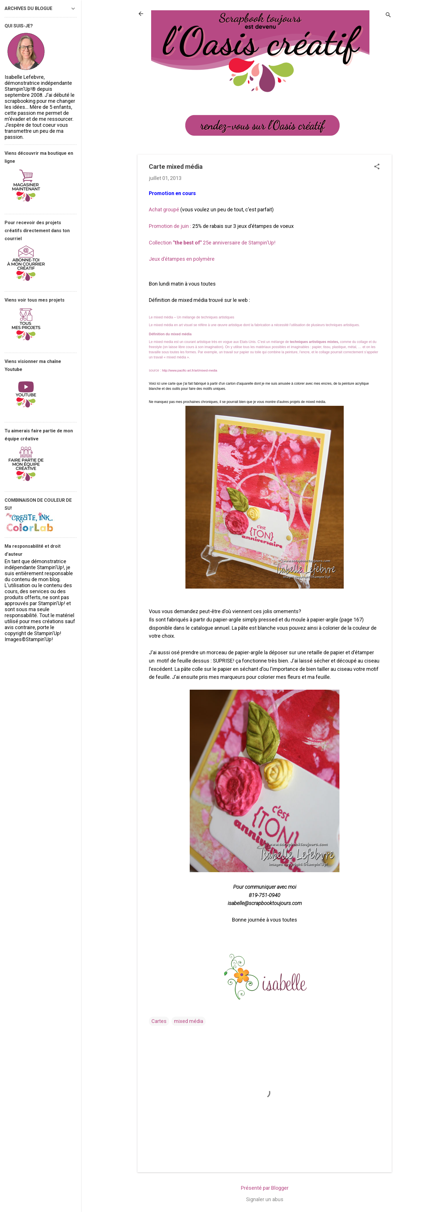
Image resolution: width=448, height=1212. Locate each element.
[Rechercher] (388, 15)
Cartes (159, 1021)
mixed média (188, 1021)
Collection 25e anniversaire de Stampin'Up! (212, 243)
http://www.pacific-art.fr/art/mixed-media (189, 370)
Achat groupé (164, 209)
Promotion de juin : (170, 226)
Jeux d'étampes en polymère (182, 259)
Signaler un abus (264, 1199)
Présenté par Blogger (265, 1188)
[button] (376, 167)
